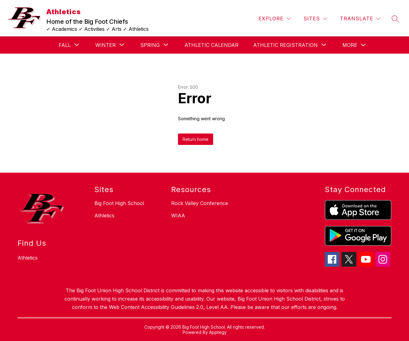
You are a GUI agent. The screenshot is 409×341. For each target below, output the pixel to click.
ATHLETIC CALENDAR (211, 45)
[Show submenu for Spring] (150, 45)
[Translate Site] (360, 19)
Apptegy (218, 332)
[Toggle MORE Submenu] (363, 45)
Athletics (104, 215)
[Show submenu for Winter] (105, 45)
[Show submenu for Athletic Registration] (285, 45)
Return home (196, 139)
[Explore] (274, 19)
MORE (349, 45)
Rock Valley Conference (199, 203)
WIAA (178, 215)
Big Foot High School (119, 203)
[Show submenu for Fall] (65, 45)
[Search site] (395, 19)
